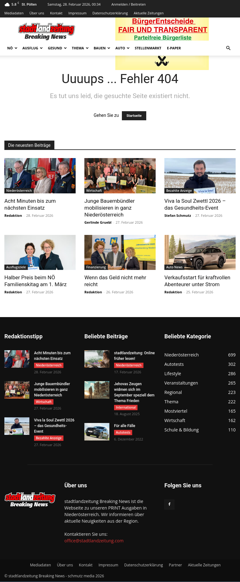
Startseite (134, 116)
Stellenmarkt (148, 48)
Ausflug (32, 48)
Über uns (36, 13)
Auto (122, 48)
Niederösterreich (19, 190)
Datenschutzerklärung (110, 13)
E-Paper (174, 48)
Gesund (57, 48)
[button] (228, 48)
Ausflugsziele (16, 267)
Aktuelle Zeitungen (149, 13)
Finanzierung (96, 267)
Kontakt (56, 13)
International (126, 407)
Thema (80, 48)
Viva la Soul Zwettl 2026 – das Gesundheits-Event (54, 426)
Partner (175, 565)
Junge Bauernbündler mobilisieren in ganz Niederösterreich (109, 208)
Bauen (102, 48)
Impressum (77, 13)
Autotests (123, 432)
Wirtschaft (94, 190)
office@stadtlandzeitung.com (93, 541)
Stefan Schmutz (177, 215)
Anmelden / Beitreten (129, 4)
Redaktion (13, 215)
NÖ (12, 48)
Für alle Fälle (124, 426)
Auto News (174, 267)
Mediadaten (13, 13)
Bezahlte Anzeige (179, 190)
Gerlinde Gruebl (98, 222)
